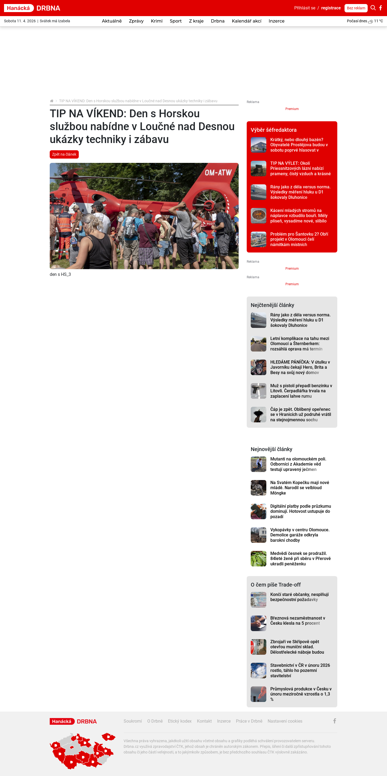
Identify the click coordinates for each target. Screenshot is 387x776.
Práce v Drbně (249, 721)
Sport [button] (176, 21)
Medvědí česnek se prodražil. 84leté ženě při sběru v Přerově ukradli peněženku (300, 558)
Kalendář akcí (246, 21)
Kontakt (204, 721)
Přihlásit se (304, 7)
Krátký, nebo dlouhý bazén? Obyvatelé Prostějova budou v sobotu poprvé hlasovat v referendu (299, 147)
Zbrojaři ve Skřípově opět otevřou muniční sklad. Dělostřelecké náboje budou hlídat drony (297, 649)
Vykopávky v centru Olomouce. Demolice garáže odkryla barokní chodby (299, 535)
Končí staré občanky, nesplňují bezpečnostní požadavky (299, 597)
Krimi (157, 21)
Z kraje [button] (196, 21)
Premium (292, 109)
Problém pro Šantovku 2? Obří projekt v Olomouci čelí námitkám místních (299, 239)
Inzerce (277, 21)
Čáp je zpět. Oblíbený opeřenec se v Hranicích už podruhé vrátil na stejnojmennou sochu (300, 414)
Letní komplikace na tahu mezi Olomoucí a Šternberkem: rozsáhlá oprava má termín (299, 344)
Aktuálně (112, 21)
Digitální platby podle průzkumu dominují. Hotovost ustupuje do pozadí (300, 511)
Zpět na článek (64, 154)
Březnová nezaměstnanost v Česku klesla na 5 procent (297, 621)
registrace (331, 7)
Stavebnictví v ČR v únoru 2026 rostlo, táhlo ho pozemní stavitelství (300, 670)
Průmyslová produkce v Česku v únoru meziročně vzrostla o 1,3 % (301, 694)
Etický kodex (180, 721)
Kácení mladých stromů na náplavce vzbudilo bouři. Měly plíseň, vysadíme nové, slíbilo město (299, 218)
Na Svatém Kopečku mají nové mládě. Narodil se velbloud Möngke (299, 488)
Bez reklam (356, 8)
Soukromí (133, 721)
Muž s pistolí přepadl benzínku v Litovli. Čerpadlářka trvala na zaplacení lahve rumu (301, 391)
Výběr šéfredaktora (274, 130)
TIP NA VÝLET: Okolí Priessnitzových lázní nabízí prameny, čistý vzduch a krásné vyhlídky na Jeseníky (300, 171)
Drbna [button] (218, 21)
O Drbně (155, 721)
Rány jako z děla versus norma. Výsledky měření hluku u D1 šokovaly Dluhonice (300, 192)
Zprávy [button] (136, 21)
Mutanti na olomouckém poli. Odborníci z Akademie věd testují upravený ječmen (298, 464)
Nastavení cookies (285, 721)
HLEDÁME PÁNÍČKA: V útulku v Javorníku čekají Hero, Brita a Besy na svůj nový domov (300, 367)
